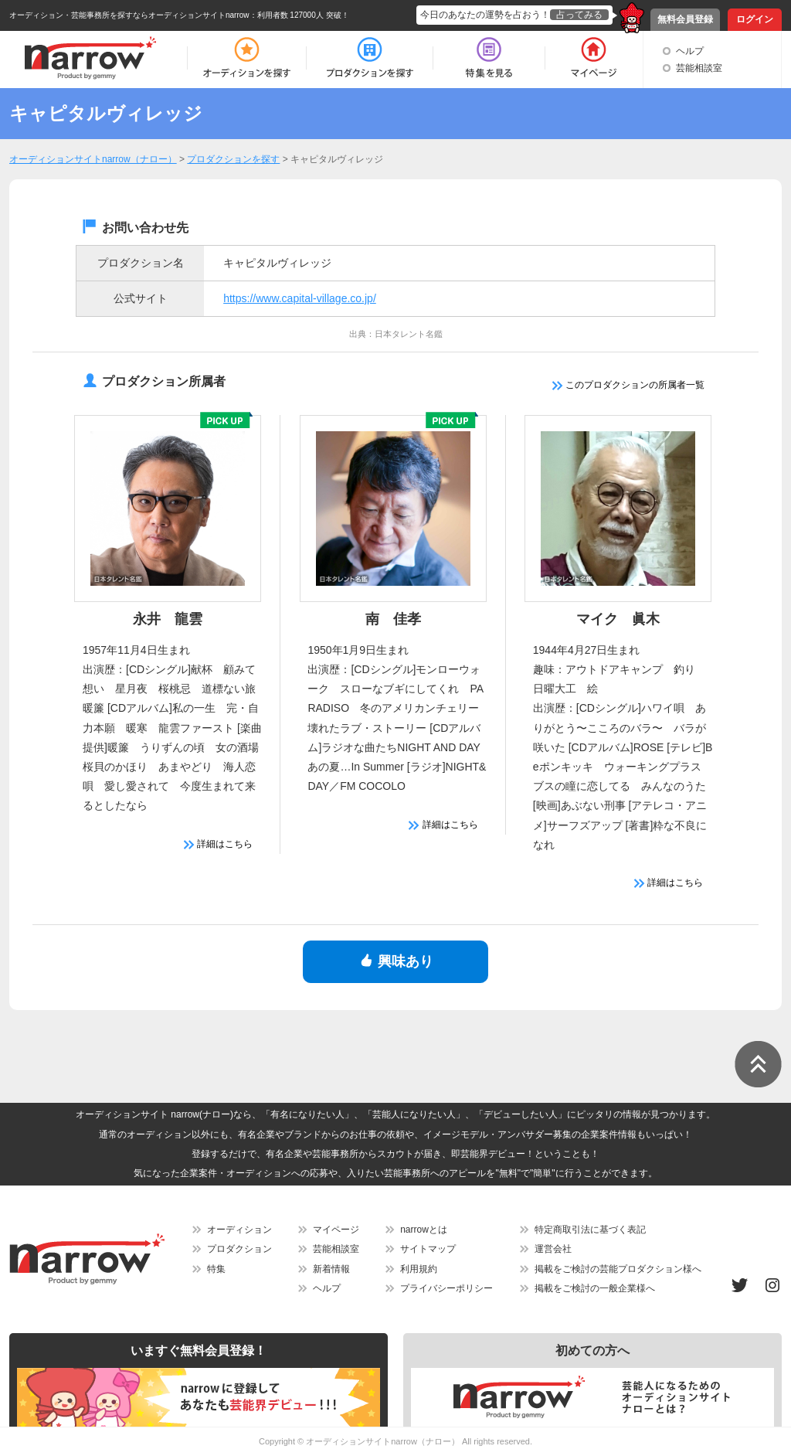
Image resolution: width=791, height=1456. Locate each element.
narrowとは (423, 1229)
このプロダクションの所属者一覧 (628, 384)
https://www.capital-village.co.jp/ (299, 298)
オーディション (239, 1229)
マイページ (336, 1229)
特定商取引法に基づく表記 (590, 1229)
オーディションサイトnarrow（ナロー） (383, 1441)
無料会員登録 (685, 19)
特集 (216, 1269)
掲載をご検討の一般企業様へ (595, 1288)
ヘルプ (690, 51)
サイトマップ (428, 1248)
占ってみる (579, 14)
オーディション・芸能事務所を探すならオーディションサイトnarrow (129, 15)
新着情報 (331, 1269)
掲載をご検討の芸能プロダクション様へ (618, 1269)
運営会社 (553, 1248)
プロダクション (239, 1248)
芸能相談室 (699, 68)
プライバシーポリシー (446, 1288)
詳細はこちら (218, 844)
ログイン (754, 19)
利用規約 (418, 1269)
